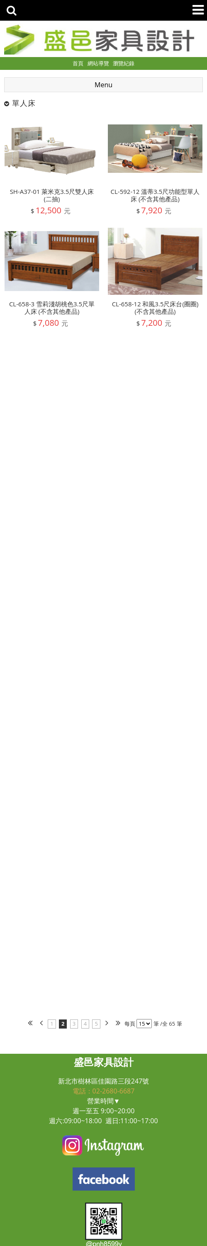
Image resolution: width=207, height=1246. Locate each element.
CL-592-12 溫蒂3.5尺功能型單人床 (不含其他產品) (155, 195)
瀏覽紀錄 (123, 63)
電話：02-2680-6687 (104, 1091)
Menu (103, 84)
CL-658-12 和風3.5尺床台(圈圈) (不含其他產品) (155, 307)
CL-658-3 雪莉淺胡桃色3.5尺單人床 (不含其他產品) (52, 307)
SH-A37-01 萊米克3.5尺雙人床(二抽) (52, 195)
